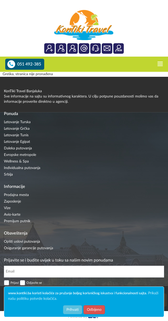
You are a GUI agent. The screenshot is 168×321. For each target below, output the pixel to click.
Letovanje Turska (17, 122)
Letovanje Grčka (17, 128)
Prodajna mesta (16, 195)
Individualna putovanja (22, 168)
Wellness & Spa (16, 161)
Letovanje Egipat (17, 142)
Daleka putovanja (18, 148)
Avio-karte (12, 214)
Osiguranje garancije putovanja (28, 248)
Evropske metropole (20, 155)
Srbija (8, 174)
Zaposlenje (12, 201)
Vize (7, 208)
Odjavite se (34, 282)
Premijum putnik (17, 221)
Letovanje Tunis (16, 135)
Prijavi (14, 282)
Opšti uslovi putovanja (22, 241)
